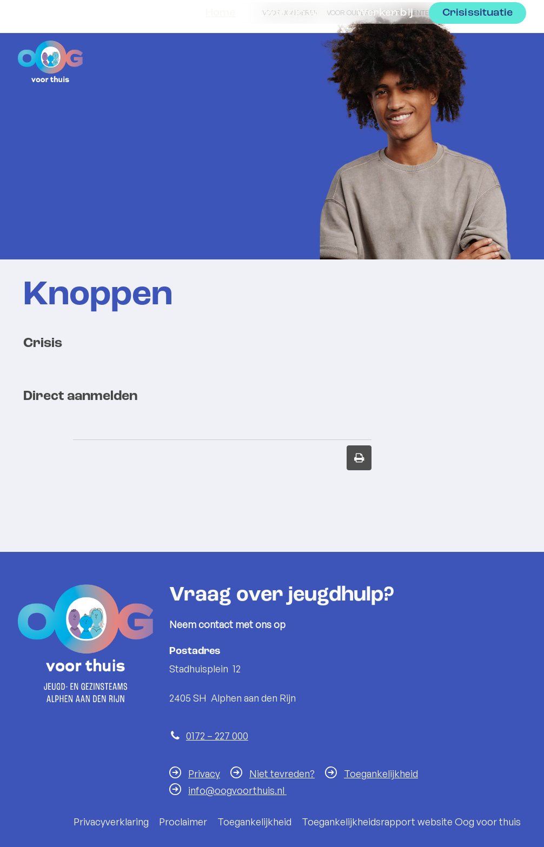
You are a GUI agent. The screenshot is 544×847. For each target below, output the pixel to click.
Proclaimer (183, 822)
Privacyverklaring (111, 822)
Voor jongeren (290, 12)
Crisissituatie (477, 58)
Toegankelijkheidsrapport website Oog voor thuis (411, 822)
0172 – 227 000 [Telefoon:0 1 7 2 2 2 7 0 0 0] (217, 736)
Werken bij (384, 58)
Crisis (42, 343)
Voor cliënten (408, 12)
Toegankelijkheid (381, 773)
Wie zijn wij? (295, 58)
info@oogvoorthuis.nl (237, 790)
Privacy (204, 773)
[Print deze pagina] (359, 457)
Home (220, 58)
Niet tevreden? (282, 773)
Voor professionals (480, 12)
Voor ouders (350, 12)
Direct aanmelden (80, 396)
